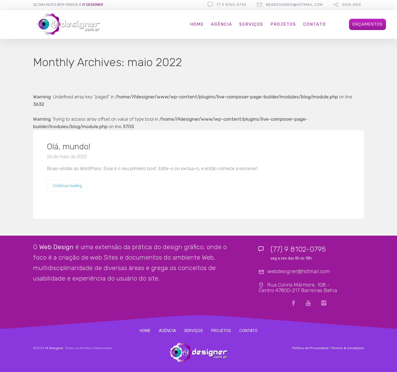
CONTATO (314, 24)
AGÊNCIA (221, 24)
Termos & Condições (347, 348)
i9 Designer (54, 348)
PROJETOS (283, 24)
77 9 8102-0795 (231, 4)
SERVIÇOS (251, 24)
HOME (197, 24)
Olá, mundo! (68, 147)
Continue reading (67, 186)
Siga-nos (351, 4)
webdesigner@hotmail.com (294, 4)
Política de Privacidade (310, 348)
